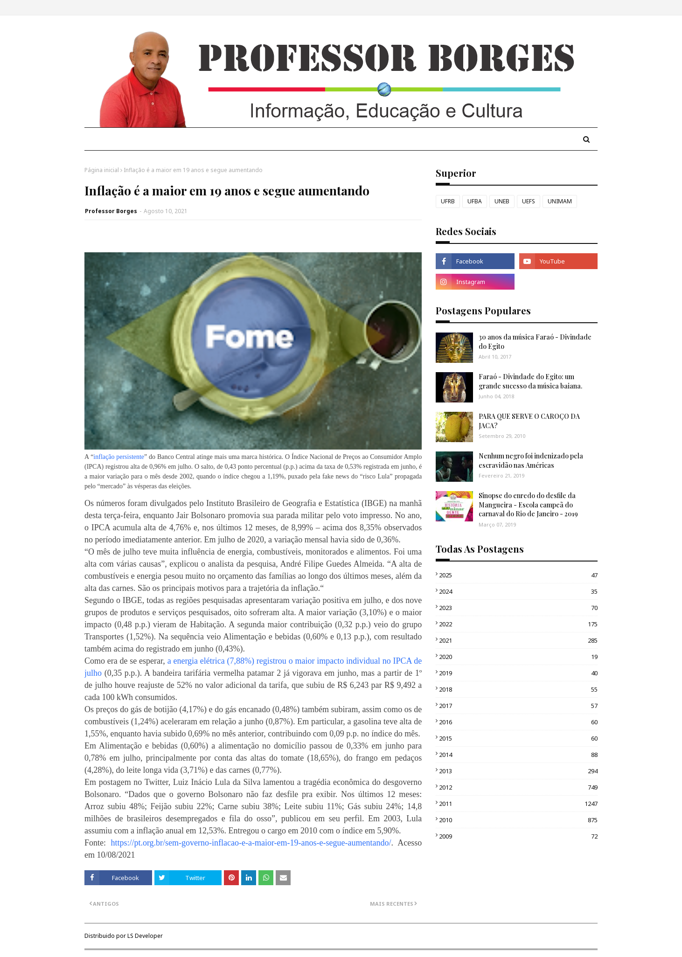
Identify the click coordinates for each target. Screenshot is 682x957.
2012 (518, 787)
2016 (518, 722)
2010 (518, 820)
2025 (518, 575)
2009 (518, 836)
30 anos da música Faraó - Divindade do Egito (535, 342)
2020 (518, 656)
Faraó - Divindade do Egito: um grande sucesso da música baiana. (530, 381)
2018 (518, 689)
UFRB (448, 201)
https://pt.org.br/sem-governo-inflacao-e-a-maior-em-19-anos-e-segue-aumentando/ (251, 842)
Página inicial (101, 170)
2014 (518, 754)
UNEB (501, 201)
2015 (518, 738)
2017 (518, 705)
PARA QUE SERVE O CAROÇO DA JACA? (529, 421)
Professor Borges (111, 211)
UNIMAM (560, 201)
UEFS (528, 201)
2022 (518, 624)
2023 (518, 607)
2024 (518, 591)
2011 (518, 803)
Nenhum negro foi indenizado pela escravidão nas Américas (531, 460)
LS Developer (145, 936)
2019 (518, 673)
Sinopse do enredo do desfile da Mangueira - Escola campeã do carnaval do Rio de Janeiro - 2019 (528, 504)
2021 (518, 640)
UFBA (474, 201)
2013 (518, 771)
